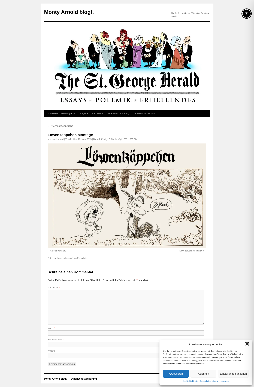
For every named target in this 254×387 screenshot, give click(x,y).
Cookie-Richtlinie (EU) (144, 113)
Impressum (224, 381)
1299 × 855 (128, 139)
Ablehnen (203, 373)
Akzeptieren (176, 373)
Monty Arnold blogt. (69, 12)
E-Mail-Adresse (56, 339)
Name (51, 328)
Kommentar (54, 287)
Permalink (81, 258)
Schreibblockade (58, 251)
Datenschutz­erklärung (208, 381)
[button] (247, 344)
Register (84, 113)
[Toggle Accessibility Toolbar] (246, 13)
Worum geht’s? (69, 113)
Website (51, 351)
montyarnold (58, 139)
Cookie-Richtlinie (190, 381)
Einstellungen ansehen (233, 373)
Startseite (53, 113)
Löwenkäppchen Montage (191, 251)
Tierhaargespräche (60, 126)
